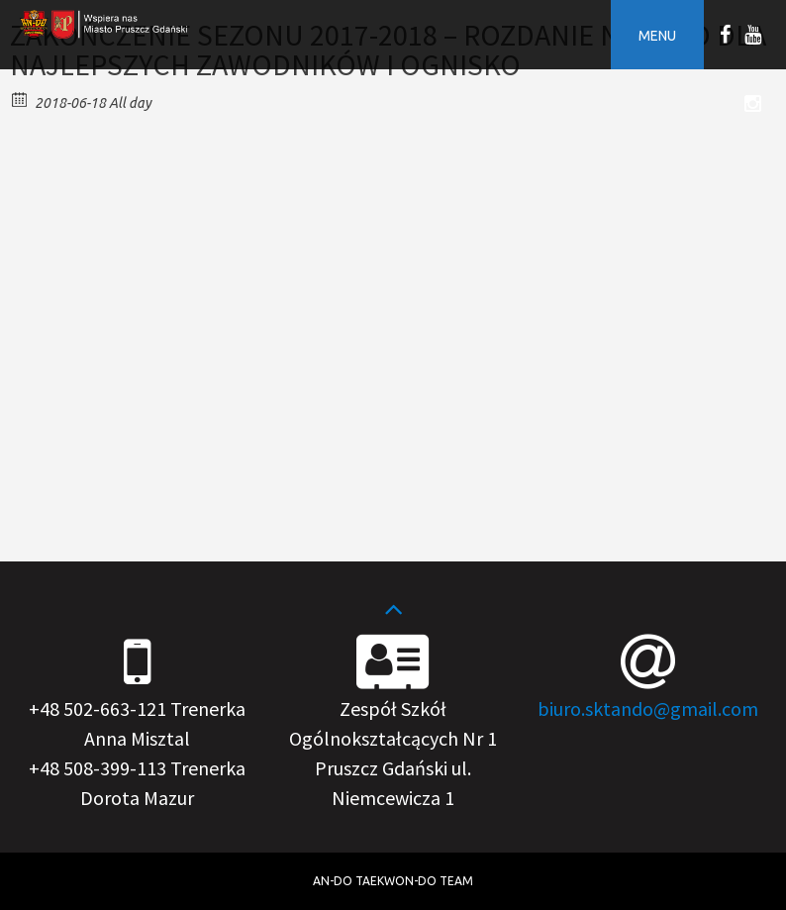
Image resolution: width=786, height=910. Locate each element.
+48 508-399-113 (97, 768)
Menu (657, 36)
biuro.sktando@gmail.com (648, 708)
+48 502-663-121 (97, 708)
